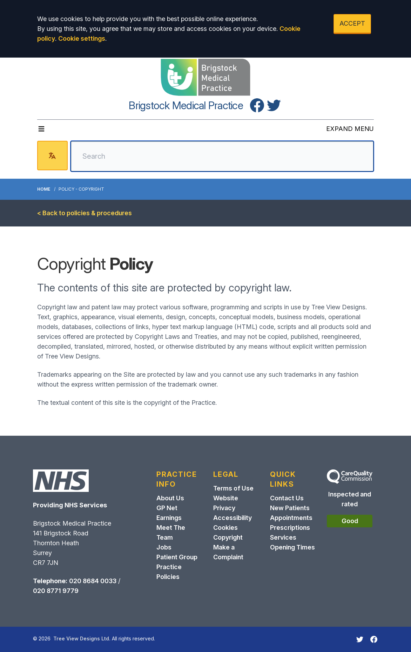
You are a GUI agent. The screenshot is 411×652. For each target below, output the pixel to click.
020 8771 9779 (56, 590)
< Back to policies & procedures (84, 213)
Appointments (291, 517)
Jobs (163, 547)
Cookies (225, 527)
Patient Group (176, 557)
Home (43, 189)
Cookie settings (81, 38)
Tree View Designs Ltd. (81, 638)
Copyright (228, 537)
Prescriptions (290, 527)
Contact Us (287, 498)
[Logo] (205, 77)
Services (283, 537)
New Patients (290, 508)
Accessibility (232, 517)
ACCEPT (352, 23)
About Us (170, 498)
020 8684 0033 (92, 581)
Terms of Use (233, 488)
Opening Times (292, 547)
